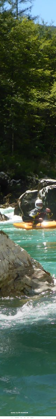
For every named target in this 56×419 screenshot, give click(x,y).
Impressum (32, 417)
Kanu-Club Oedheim (19, 413)
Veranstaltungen (17, 417)
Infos (25, 417)
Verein (21, 417)
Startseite (12, 417)
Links (28, 417)
